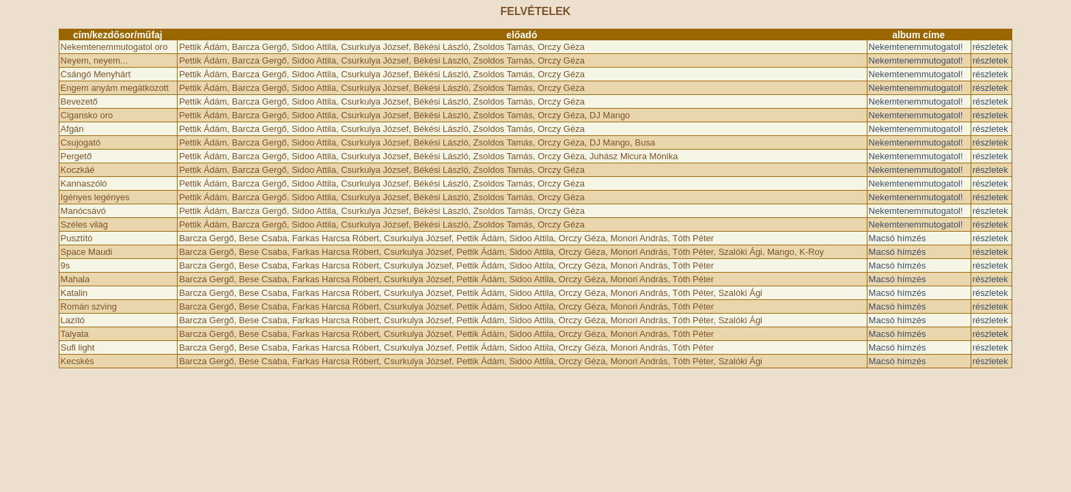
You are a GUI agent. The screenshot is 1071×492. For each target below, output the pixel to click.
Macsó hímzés (897, 238)
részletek (990, 47)
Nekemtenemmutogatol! (916, 47)
